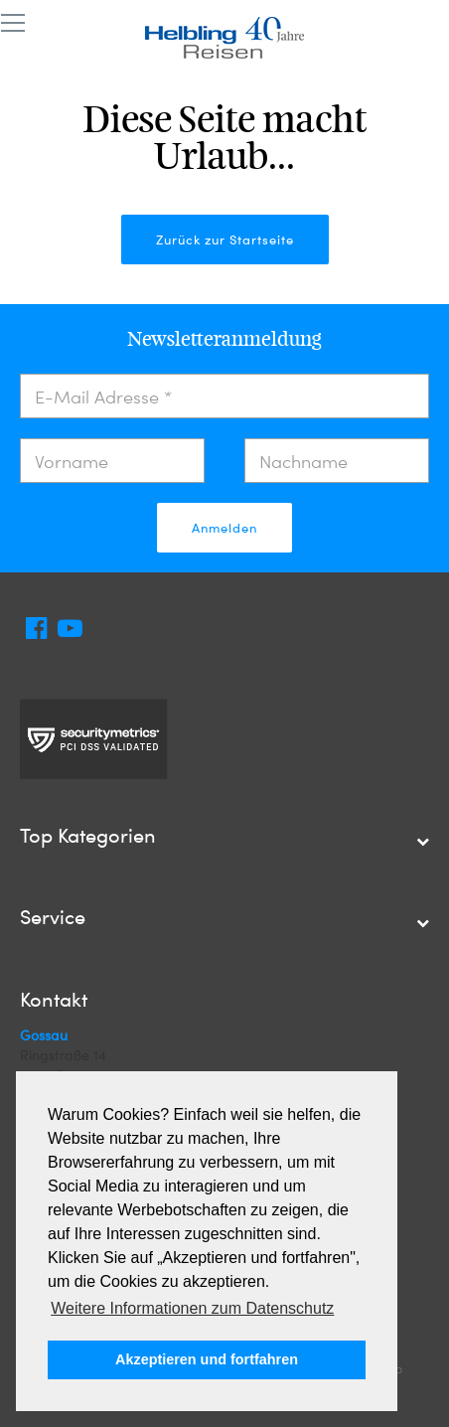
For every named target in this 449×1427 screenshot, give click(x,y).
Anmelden (224, 528)
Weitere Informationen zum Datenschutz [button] (192, 1308)
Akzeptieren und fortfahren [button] (206, 1359)
